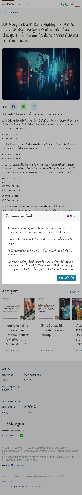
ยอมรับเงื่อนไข (66, 277)
